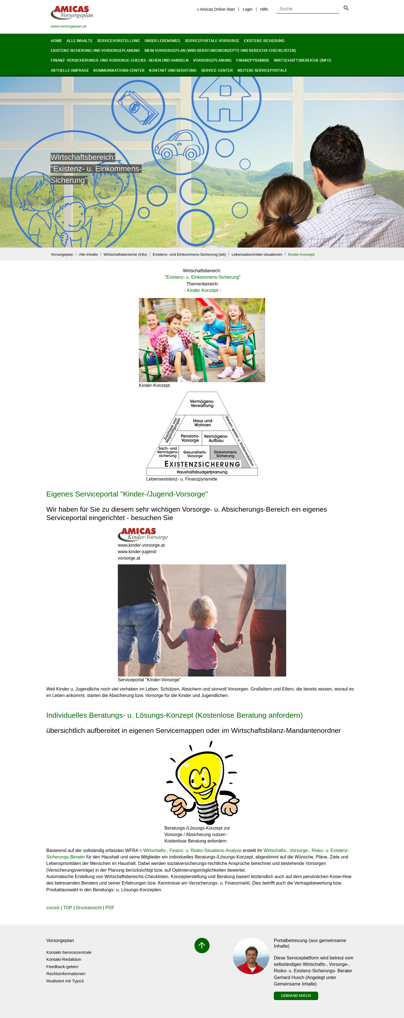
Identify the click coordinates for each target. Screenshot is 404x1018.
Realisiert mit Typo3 (65, 980)
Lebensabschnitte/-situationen (257, 254)
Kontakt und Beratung (173, 70)
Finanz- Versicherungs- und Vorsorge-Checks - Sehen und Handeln (120, 60)
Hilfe (264, 9)
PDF (109, 907)
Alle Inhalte (79, 40)
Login (247, 9)
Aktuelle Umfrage (70, 70)
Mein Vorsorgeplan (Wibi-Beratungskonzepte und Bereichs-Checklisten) (220, 50)
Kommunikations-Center (118, 70)
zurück (52, 907)
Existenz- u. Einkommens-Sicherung (202, 277)
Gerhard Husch (296, 995)
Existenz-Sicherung (264, 40)
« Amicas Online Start (216, 9)
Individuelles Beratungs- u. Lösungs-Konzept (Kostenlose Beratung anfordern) (174, 715)
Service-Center (217, 70)
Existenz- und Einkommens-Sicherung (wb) (189, 254)
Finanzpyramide (252, 60)
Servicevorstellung (118, 40)
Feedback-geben (62, 966)
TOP (67, 907)
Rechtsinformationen (65, 973)
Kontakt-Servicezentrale (68, 952)
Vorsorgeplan (62, 254)
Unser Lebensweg (162, 40)
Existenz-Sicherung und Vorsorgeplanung (95, 50)
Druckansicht (89, 907)
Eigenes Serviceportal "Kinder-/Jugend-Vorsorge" (127, 494)
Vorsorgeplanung (212, 60)
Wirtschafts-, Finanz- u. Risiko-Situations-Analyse (192, 850)
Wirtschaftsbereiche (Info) (302, 60)
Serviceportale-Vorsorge (212, 40)
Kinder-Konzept (301, 254)
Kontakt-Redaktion (63, 959)
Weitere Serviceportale (262, 70)
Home (56, 40)
